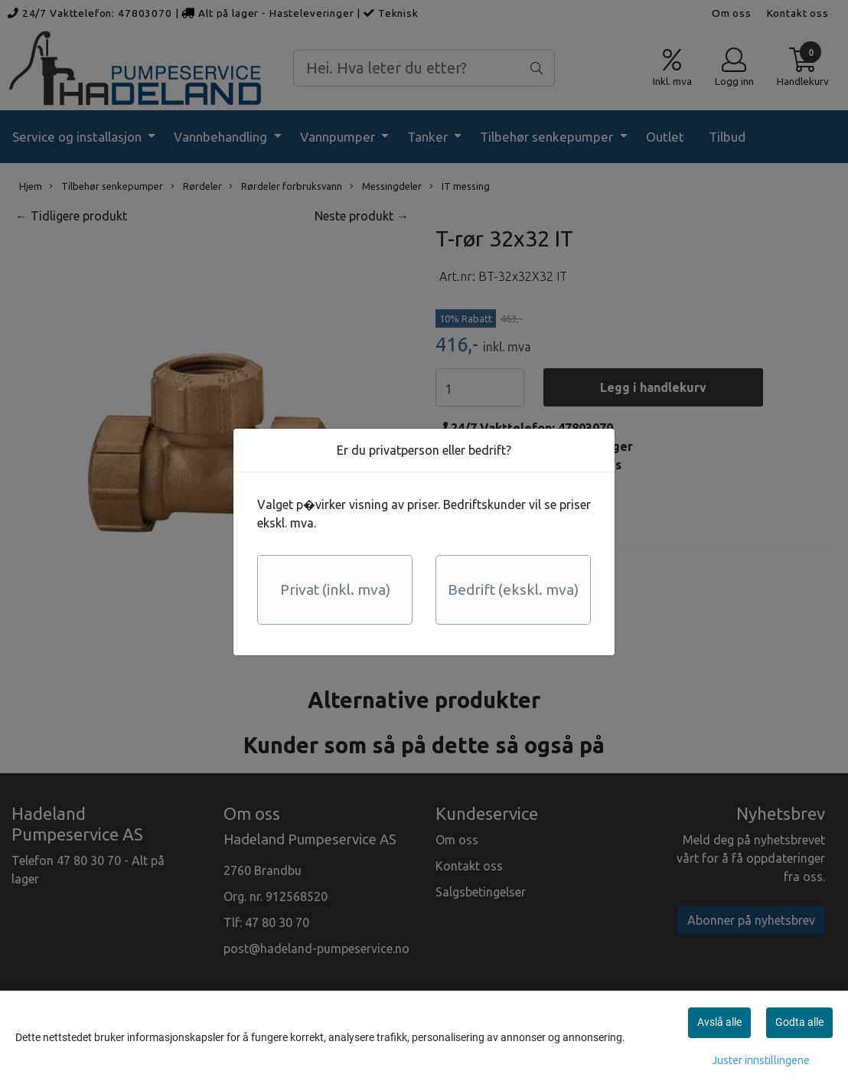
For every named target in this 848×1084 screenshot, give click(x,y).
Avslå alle (719, 1022)
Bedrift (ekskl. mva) (513, 589)
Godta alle (799, 1022)
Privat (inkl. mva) (335, 589)
